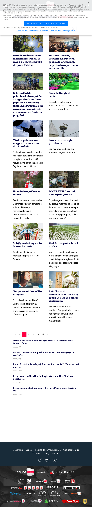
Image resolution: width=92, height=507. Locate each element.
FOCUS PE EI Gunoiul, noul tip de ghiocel (62, 193)
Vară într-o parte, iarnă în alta (63, 245)
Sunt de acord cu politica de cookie (46, 23)
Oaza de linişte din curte (60, 94)
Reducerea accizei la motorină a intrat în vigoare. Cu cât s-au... (45, 389)
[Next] (48, 334)
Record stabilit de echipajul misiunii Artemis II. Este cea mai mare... (46, 366)
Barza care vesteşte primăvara (61, 141)
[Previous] (15, 334)
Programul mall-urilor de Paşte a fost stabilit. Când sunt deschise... (43, 377)
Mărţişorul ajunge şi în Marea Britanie (27, 245)
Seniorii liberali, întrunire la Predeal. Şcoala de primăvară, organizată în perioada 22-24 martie (63, 62)
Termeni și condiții (41, 453)
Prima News (25, 472)
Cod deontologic (71, 450)
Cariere (29, 450)
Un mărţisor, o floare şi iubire (27, 193)
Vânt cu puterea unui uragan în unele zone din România (26, 143)
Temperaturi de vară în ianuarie (27, 293)
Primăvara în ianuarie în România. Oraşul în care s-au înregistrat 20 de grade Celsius (27, 60)
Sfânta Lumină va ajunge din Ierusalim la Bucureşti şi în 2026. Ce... (43, 354)
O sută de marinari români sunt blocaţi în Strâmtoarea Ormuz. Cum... (43, 342)
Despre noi (18, 450)
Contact (56, 453)
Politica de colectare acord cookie (32, 30)
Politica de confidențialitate (48, 450)
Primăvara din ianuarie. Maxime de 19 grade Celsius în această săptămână (63, 296)
